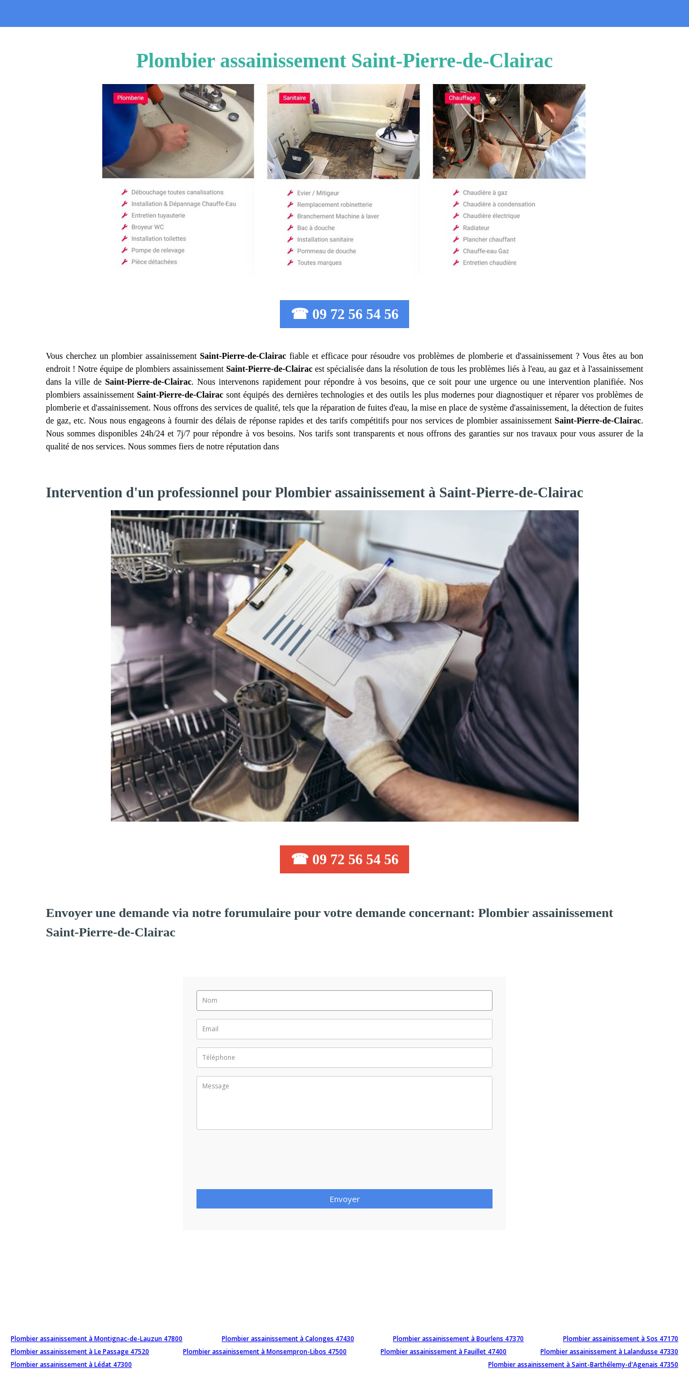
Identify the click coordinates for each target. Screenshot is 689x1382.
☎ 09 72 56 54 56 (345, 314)
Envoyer (344, 1198)
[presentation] (278, 1163)
